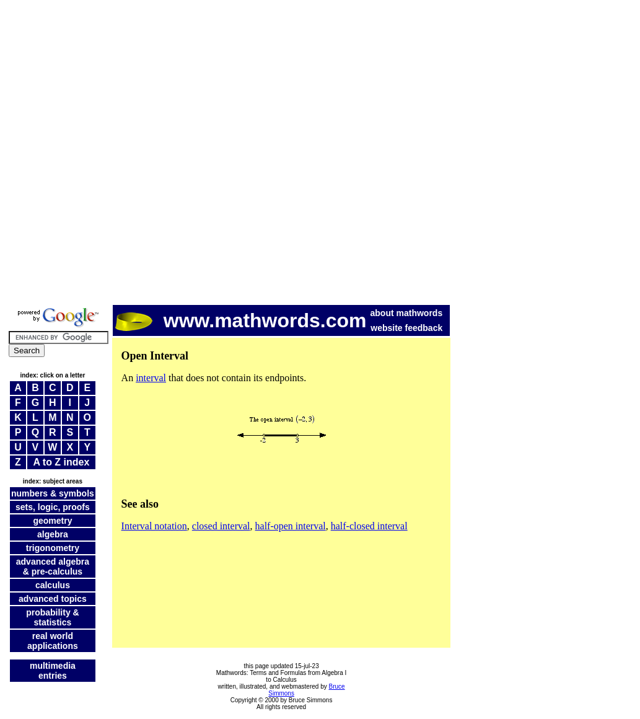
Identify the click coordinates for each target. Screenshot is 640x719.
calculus (52, 585)
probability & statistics (52, 617)
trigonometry (52, 548)
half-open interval (290, 526)
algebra (52, 534)
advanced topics (53, 599)
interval (151, 378)
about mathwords (406, 313)
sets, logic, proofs (52, 507)
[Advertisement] (149, 154)
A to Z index (61, 462)
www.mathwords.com (241, 320)
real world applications (52, 641)
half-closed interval (369, 526)
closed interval (221, 526)
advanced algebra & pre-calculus (52, 566)
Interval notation (154, 526)
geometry (52, 521)
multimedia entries (53, 671)
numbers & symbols (52, 493)
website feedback (406, 328)
